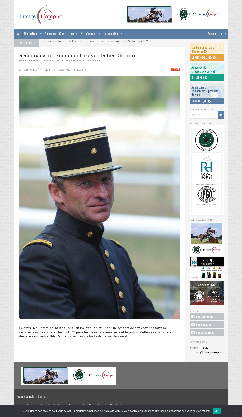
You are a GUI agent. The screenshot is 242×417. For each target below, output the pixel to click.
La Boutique (201, 101)
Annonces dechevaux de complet (203, 69)
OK (216, 410)
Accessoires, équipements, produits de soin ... (204, 91)
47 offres (199, 77)
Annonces (50, 33)
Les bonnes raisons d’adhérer (202, 49)
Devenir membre (203, 57)
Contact (42, 396)
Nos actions (31, 33)
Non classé (42, 60)
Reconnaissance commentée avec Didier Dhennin (75, 60)
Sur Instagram (202, 332)
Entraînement (89, 33)
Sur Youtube (201, 325)
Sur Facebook (202, 317)
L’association (111, 33)
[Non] (237, 411)
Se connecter (215, 33)
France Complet (27, 60)
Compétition (66, 33)
